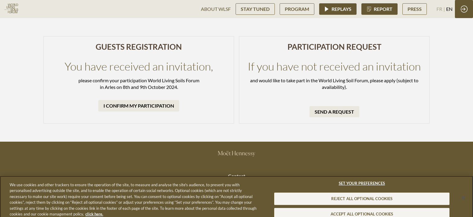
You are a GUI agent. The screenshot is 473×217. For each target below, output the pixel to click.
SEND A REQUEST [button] (334, 112)
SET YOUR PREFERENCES (362, 186)
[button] (255, 8)
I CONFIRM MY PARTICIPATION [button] (138, 105)
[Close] (463, 201)
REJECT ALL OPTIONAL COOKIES (362, 202)
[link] (216, 9)
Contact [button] (236, 176)
